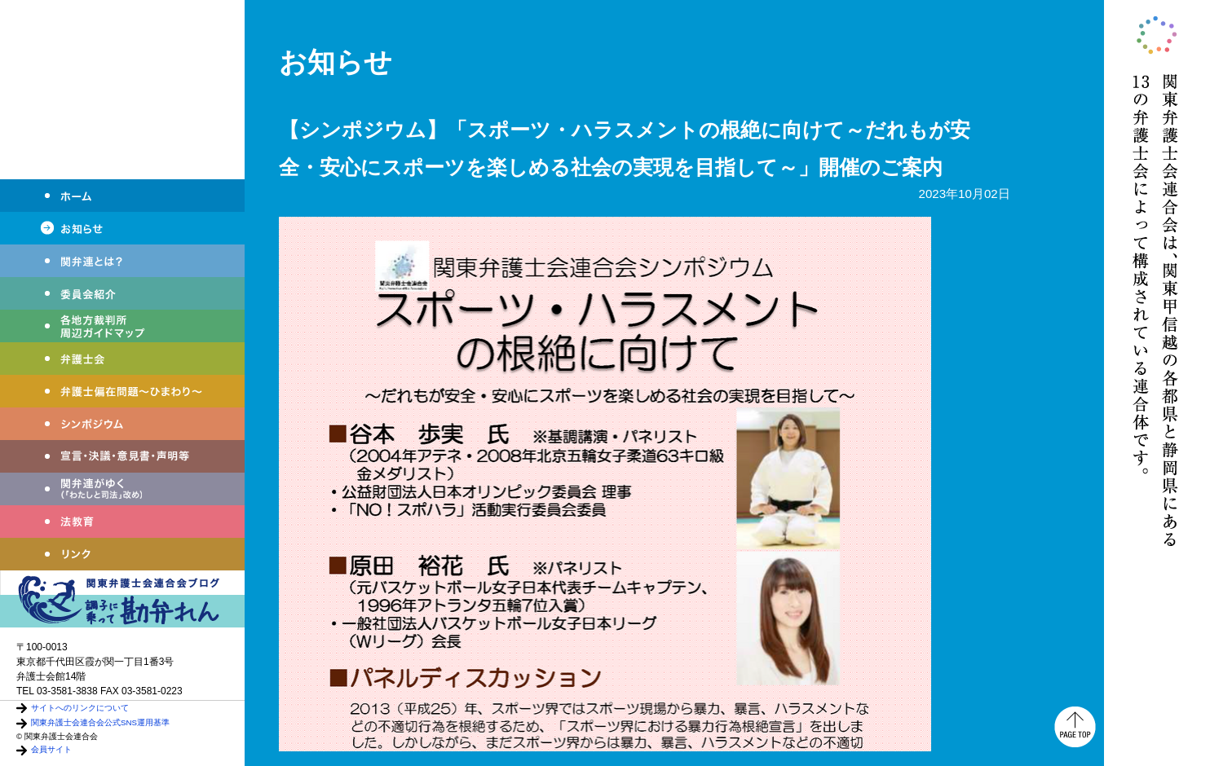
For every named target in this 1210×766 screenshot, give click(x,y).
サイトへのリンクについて (80, 707)
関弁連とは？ (122, 260)
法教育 (122, 521)
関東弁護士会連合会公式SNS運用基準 (100, 722)
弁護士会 (122, 358)
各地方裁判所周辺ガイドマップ (122, 326)
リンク (122, 554)
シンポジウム (122, 423)
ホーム (122, 195)
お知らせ (122, 228)
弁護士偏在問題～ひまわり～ (122, 391)
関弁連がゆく (122, 489)
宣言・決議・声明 (122, 456)
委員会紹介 (122, 293)
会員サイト (51, 749)
